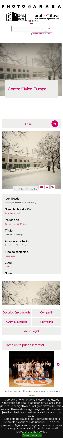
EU (27, 21)
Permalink (46, 321)
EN (35, 21)
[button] (54, 123)
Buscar (49, 29)
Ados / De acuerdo (32, 435)
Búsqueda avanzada (41, 34)
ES (31, 21)
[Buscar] (28, 29)
